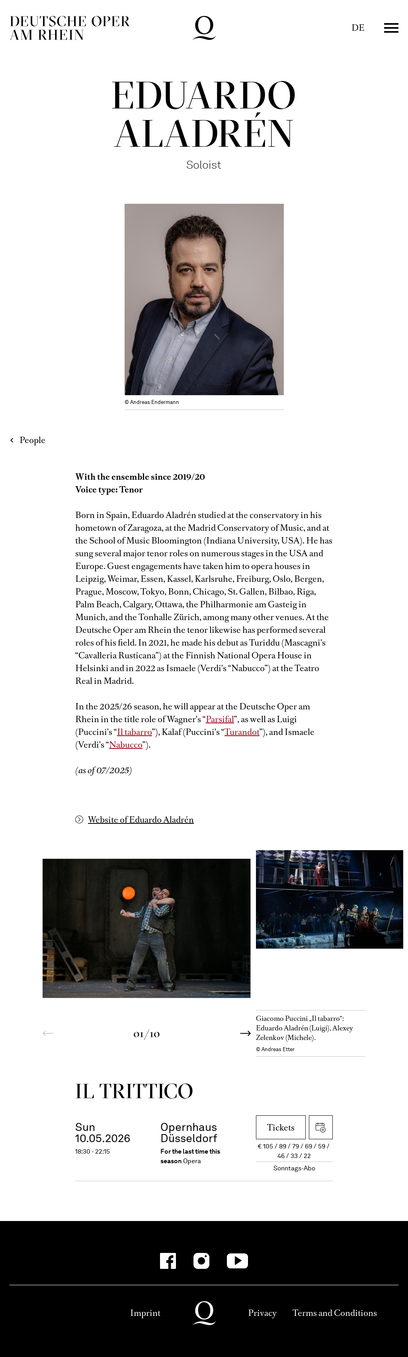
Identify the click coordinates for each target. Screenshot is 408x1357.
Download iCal (321, 1127)
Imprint (145, 1313)
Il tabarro (134, 732)
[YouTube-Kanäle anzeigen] (237, 1261)
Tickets (281, 1127)
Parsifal (220, 719)
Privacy (262, 1313)
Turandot (242, 732)
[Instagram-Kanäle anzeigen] (201, 1261)
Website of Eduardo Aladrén (141, 819)
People (32, 440)
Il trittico (134, 1091)
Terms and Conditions (335, 1313)
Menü (391, 28)
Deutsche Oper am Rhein (70, 28)
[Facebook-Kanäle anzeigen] (168, 1261)
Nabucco (126, 744)
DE (358, 27)
